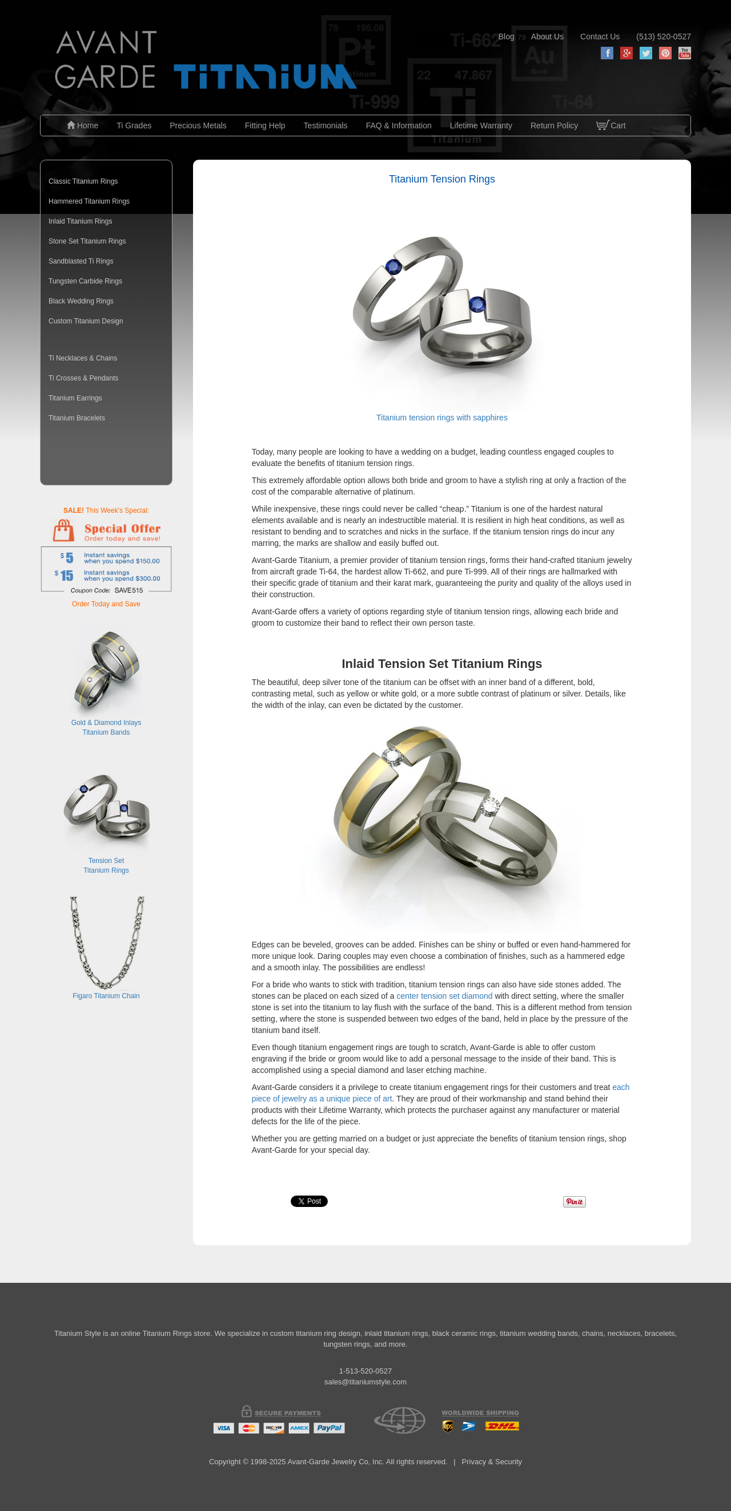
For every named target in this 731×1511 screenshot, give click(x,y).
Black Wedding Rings (81, 301)
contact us (600, 36)
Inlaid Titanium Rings (80, 221)
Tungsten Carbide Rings (85, 281)
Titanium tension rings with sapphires (442, 321)
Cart (610, 134)
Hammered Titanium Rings (89, 201)
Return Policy (554, 125)
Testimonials (326, 125)
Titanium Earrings (75, 398)
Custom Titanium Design (86, 321)
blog (507, 36)
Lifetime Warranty (481, 125)
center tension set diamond (444, 995)
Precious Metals (198, 125)
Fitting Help (265, 125)
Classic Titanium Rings (83, 181)
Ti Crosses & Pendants (83, 378)
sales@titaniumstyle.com (365, 1382)
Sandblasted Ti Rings (81, 261)
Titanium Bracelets (77, 418)
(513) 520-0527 (663, 36)
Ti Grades (134, 125)
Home (82, 125)
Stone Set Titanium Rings (87, 241)
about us (547, 36)
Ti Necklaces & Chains (83, 358)
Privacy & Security (492, 1461)
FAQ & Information (399, 125)
